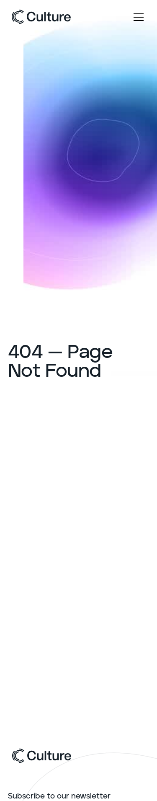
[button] (137, 18)
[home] (41, 19)
